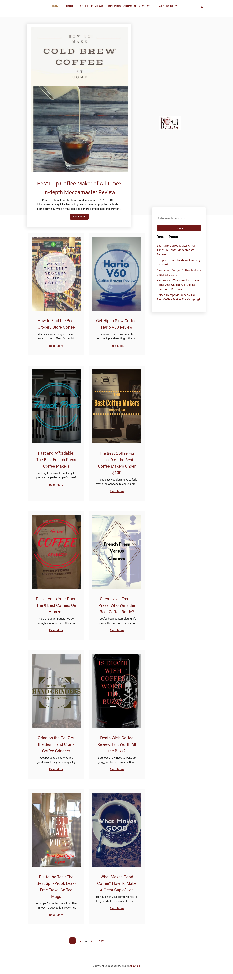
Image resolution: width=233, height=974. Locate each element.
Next (101, 940)
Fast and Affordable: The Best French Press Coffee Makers (56, 460)
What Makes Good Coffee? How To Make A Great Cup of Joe (116, 883)
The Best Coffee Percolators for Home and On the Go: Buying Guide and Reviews (178, 285)
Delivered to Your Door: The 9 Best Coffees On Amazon (56, 605)
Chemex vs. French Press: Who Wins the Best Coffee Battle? (117, 605)
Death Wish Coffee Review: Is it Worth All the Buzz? (117, 744)
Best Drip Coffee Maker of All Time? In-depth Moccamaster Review (176, 250)
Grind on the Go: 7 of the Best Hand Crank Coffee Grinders (56, 744)
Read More (80, 217)
